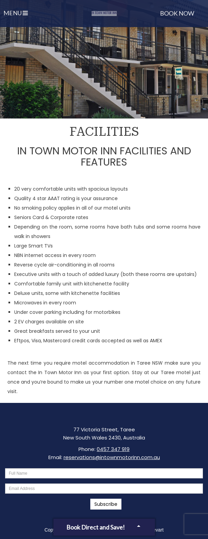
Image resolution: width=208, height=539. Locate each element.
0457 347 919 (113, 449)
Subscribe (105, 504)
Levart (157, 530)
